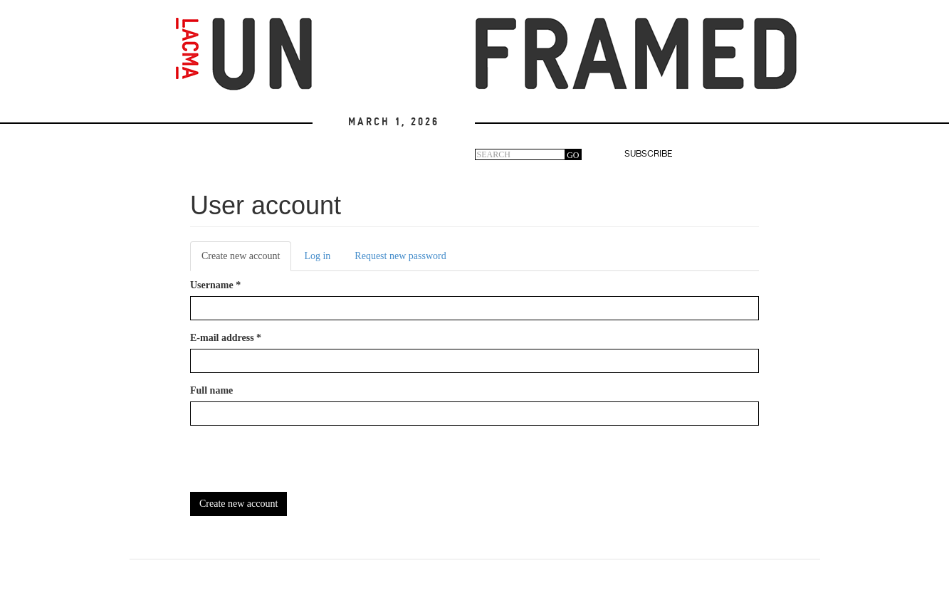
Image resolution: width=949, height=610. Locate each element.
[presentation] (298, 464)
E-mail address (225, 337)
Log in (317, 256)
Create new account (246, 260)
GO (573, 155)
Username (215, 285)
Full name (211, 390)
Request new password (400, 256)
